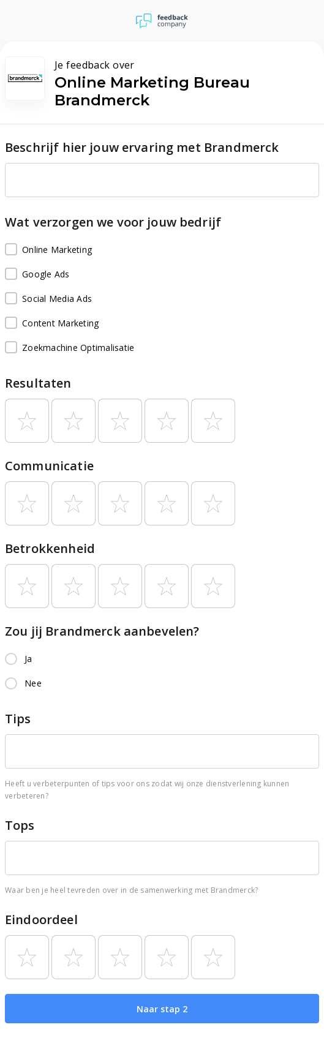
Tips (18, 718)
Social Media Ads (48, 299)
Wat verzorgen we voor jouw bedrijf (113, 222)
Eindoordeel (41, 919)
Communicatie (49, 465)
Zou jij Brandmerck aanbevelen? (102, 631)
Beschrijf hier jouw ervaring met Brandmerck (142, 147)
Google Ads (37, 274)
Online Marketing (48, 250)
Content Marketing (52, 323)
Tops (20, 825)
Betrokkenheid (50, 548)
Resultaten (38, 383)
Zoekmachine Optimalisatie (69, 348)
